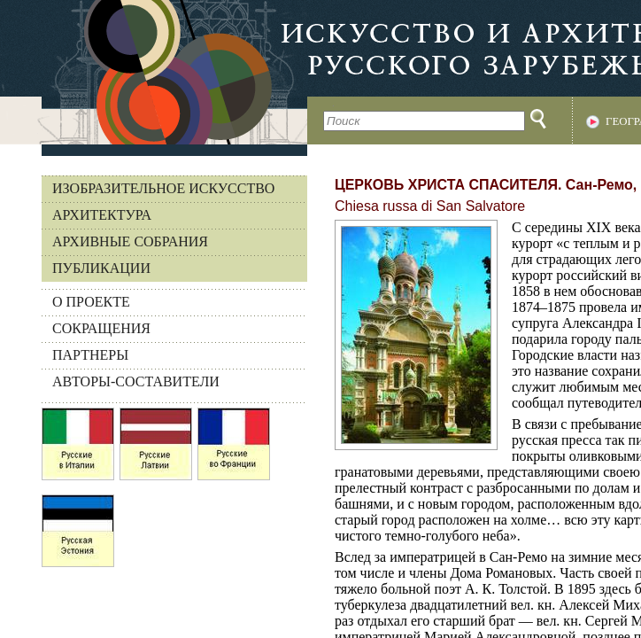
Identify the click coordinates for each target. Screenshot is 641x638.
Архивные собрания (130, 241)
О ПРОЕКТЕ (91, 301)
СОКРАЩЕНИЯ (101, 328)
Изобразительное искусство (163, 188)
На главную (153, 72)
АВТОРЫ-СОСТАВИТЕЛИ (136, 381)
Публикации (101, 268)
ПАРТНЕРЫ (90, 354)
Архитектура (101, 214)
